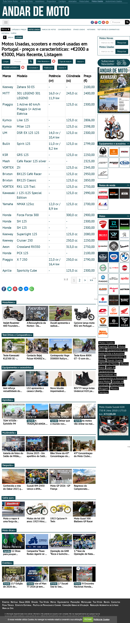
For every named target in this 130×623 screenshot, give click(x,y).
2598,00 (89, 126)
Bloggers (104, 388)
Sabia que (8, 497)
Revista (107, 602)
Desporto (8, 465)
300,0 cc (71, 215)
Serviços (103, 392)
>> (91, 280)
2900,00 (89, 215)
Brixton (7, 174)
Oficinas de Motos (108, 363)
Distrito (62, 67)
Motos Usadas (106, 342)
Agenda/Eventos (108, 346)
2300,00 (89, 104)
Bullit (6, 143)
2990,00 (89, 193)
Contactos (115, 602)
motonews (91, 29)
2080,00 (89, 234)
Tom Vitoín (44, 602)
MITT (6, 93)
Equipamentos (63, 602)
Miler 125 (23, 126)
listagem (18, 37)
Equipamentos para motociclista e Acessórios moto (113, 353)
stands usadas (79, 29)
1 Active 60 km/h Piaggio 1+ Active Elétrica (29, 109)
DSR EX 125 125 (28, 132)
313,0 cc (71, 246)
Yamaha (7, 204)
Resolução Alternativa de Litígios (104, 605)
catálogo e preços (19, 29)
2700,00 (89, 204)
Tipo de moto (65, 61)
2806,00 (89, 120)
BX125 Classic (26, 180)
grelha (10, 37)
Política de (101, 619)
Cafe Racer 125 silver (31, 161)
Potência (48, 67)
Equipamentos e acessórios (17, 367)
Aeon (5, 246)
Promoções (75, 602)
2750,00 (89, 186)
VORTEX (8, 167)
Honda (6, 215)
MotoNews (9, 302)
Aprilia (6, 270)
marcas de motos (49, 29)
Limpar (6, 61)
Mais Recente (43, 61)
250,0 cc (71, 240)
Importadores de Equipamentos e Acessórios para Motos (112, 378)
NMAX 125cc (25, 204)
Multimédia (9, 432)
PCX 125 (22, 253)
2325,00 (89, 161)
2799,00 (89, 143)
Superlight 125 (27, 234)
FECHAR (88, 619)
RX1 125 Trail (26, 186)
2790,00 (89, 259)
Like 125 (23, 120)
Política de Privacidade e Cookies (47, 605)
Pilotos (114, 388)
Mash (6, 161)
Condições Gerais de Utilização (75, 605)
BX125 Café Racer (29, 174)
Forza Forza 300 (28, 215)
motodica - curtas (9, 33)
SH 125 (22, 221)
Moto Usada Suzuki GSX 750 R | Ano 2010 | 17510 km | (113, 420)
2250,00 (89, 155)
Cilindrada (33, 67)
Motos (53, 602)
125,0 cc (71, 104)
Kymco (7, 120)
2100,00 (89, 87)
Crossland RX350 (28, 246)
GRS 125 (23, 155)
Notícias (14, 602)
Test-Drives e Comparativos (17, 334)
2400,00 (89, 93)
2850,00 (89, 180)
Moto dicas (9, 530)
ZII (18, 167)
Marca (80, 61)
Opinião (34, 602)
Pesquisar (121, 42)
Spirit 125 (23, 143)
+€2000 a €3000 (11, 67)
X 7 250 (22, 259)
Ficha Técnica (8, 605)
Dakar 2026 (24, 602)
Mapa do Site (7, 608)
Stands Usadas (115, 360)
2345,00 (89, 167)
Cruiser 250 (25, 240)
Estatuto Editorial (23, 605)
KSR (5, 155)
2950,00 (89, 174)
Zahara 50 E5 (26, 87)
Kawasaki (8, 193)
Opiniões (8, 400)
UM (4, 132)
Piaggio (7, 104)
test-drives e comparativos (108, 29)
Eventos (7, 562)
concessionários (64, 29)
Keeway (7, 87)
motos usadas (34, 29)
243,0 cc (71, 93)
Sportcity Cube (27, 270)
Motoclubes (117, 385)
